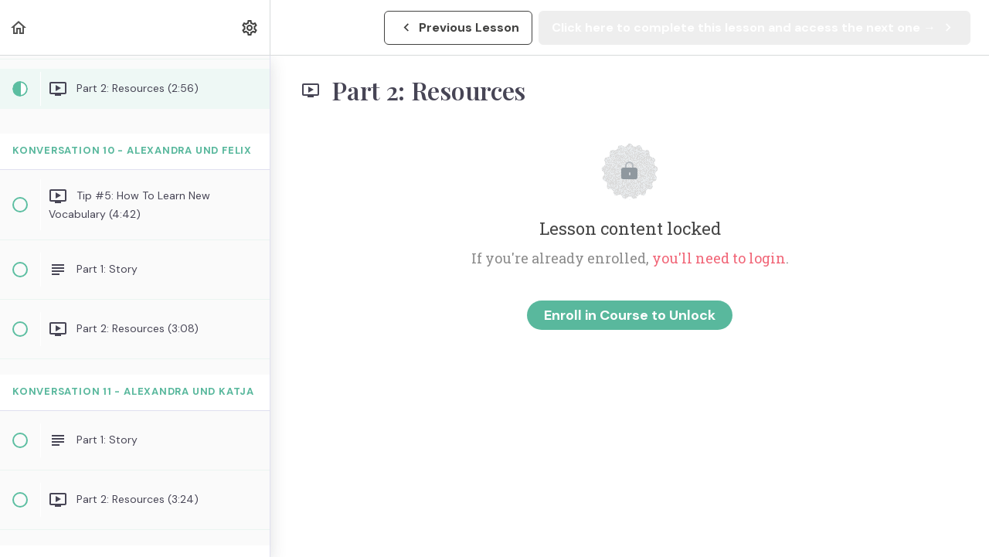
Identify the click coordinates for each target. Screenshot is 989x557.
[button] (19, 27)
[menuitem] (250, 27)
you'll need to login (719, 258)
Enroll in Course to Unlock (629, 315)
